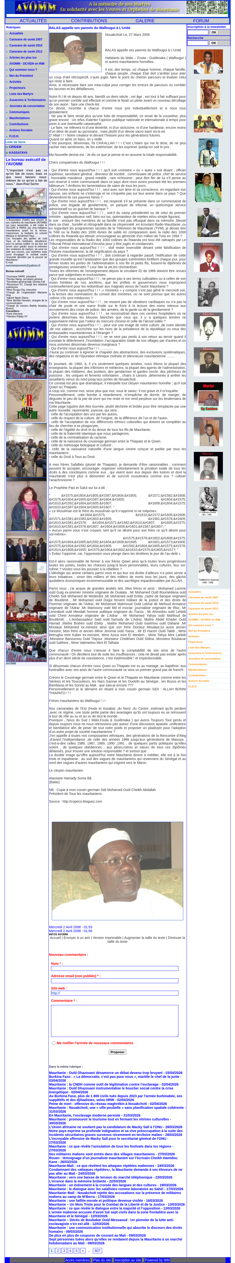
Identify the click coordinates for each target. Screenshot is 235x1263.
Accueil (55, 938)
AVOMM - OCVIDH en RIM (25, 63)
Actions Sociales (19, 130)
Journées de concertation (25, 106)
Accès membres (77, 1260)
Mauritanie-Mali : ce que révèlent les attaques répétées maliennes (101, 1166)
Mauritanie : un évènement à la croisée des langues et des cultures (103, 1185)
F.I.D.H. (12, 136)
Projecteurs (15, 88)
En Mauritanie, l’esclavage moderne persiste (85, 1115)
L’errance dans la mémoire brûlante (77, 1181)
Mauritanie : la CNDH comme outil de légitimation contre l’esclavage (104, 1084)
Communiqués (18, 112)
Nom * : (57, 964)
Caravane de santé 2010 (24, 45)
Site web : (59, 988)
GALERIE (145, 20)
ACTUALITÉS (33, 20)
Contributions (17, 124)
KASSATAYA (18, 152)
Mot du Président (19, 75)
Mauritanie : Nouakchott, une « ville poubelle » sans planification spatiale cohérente (116, 1108)
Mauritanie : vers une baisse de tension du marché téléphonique (100, 1177)
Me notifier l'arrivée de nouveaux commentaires (95, 1043)
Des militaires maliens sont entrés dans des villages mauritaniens (102, 1154)
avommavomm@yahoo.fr (23, 265)
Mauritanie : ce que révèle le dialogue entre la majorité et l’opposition (104, 1208)
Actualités (14, 33)
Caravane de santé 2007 (24, 39)
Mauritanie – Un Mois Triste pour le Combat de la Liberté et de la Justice (107, 1204)
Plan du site (102, 1260)
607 (97, 1251)
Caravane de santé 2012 (24, 51)
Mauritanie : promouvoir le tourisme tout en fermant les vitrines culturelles (109, 1119)
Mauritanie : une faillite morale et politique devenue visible (96, 1200)
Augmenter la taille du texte (144, 938)
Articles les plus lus (21, 57)
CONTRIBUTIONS (89, 20)
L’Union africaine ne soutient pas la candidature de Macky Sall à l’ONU (105, 1127)
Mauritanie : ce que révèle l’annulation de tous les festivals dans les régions (110, 1146)
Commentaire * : (64, 1001)
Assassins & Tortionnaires (26, 100)
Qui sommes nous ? (21, 69)
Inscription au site (128, 1260)
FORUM (201, 20)
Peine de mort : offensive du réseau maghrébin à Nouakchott (98, 1104)
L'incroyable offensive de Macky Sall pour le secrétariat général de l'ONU (107, 1139)
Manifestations (18, 118)
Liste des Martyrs (19, 94)
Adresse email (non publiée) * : (76, 976)
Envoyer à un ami (77, 938)
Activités (14, 82)
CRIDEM (15, 147)
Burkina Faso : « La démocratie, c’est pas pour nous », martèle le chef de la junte (114, 1077)
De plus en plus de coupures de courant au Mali (87, 1235)
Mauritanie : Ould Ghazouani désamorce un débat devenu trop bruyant (106, 1073)
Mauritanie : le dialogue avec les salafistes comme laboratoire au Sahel (106, 1189)
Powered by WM (157, 1260)
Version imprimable (107, 938)
